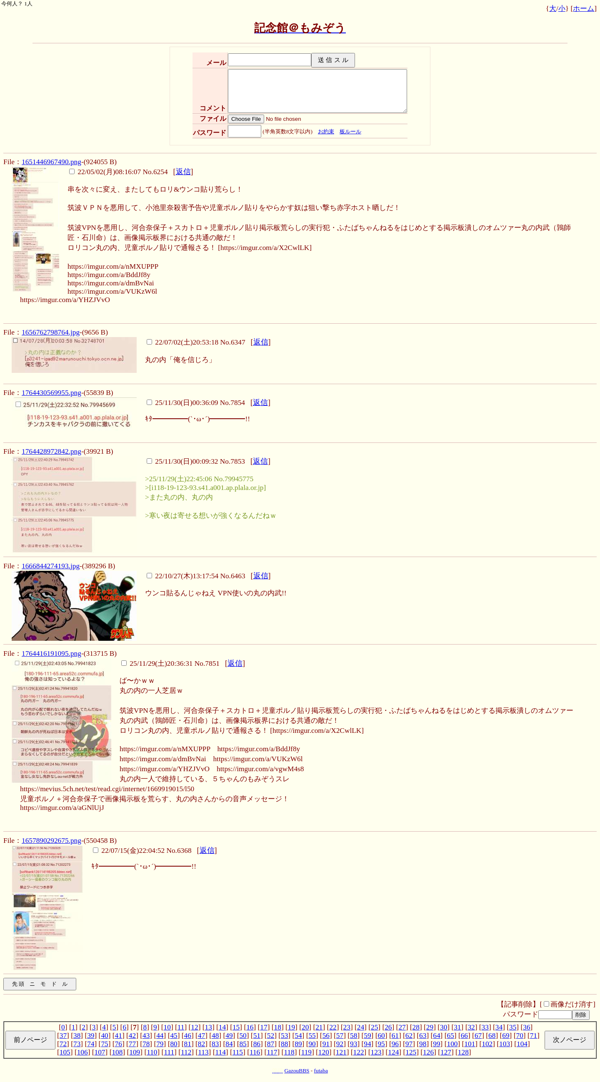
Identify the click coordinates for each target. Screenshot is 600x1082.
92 (339, 1044)
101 (469, 1044)
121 (341, 1052)
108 (117, 1052)
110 (152, 1052)
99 (436, 1044)
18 (277, 1027)
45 (173, 1036)
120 (323, 1052)
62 (408, 1036)
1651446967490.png (51, 162)
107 (100, 1052)
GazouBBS (296, 1070)
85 (242, 1044)
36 (526, 1027)
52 (270, 1036)
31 (457, 1027)
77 (132, 1044)
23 (346, 1027)
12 (194, 1027)
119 (306, 1052)
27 (401, 1027)
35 (512, 1027)
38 (76, 1036)
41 (118, 1036)
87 (270, 1044)
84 (228, 1044)
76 (118, 1044)
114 (220, 1052)
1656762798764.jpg (51, 332)
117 (272, 1052)
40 (104, 1036)
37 (63, 1036)
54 (298, 1036)
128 (463, 1052)
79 (159, 1044)
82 (201, 1044)
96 (395, 1044)
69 (505, 1036)
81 (187, 1044)
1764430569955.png (51, 393)
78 (146, 1044)
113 (203, 1052)
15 (236, 1027)
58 (353, 1036)
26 (388, 1027)
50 (242, 1036)
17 (263, 1027)
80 (173, 1044)
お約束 (326, 131)
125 (410, 1052)
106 (82, 1052)
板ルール (350, 131)
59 (367, 1036)
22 (332, 1027)
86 (256, 1044)
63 (422, 1036)
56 (326, 1036)
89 (298, 1044)
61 (395, 1036)
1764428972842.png (51, 451)
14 (222, 1027)
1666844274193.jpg (51, 566)
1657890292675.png (51, 841)
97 (408, 1044)
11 (181, 1027)
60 (381, 1036)
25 (374, 1027)
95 (381, 1044)
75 (104, 1044)
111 (169, 1052)
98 (422, 1044)
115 (237, 1052)
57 (339, 1036)
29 (429, 1027)
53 (284, 1036)
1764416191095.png (51, 653)
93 (353, 1044)
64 (436, 1036)
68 (491, 1036)
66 (464, 1036)
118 (289, 1052)
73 (76, 1044)
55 (311, 1036)
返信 (183, 171)
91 (326, 1044)
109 (134, 1052)
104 (522, 1044)
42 (132, 1036)
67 (478, 1036)
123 (375, 1052)
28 (416, 1027)
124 (393, 1052)
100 (452, 1044)
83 (215, 1044)
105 (65, 1052)
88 (284, 1044)
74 (90, 1044)
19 (291, 1027)
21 (318, 1027)
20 (305, 1027)
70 (519, 1036)
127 (445, 1052)
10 (167, 1027)
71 (533, 1036)
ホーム (583, 8)
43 (146, 1036)
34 (498, 1027)
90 (311, 1044)
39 (90, 1036)
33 (485, 1027)
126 (428, 1052)
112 (186, 1052)
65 (450, 1036)
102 (487, 1044)
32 (471, 1027)
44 (159, 1036)
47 (201, 1036)
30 (443, 1027)
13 (208, 1027)
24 (360, 1027)
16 (249, 1027)
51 (256, 1036)
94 (367, 1044)
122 (358, 1052)
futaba (321, 1070)
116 (255, 1052)
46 (187, 1036)
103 (504, 1044)
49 (228, 1036)
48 (215, 1036)
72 (63, 1044)
